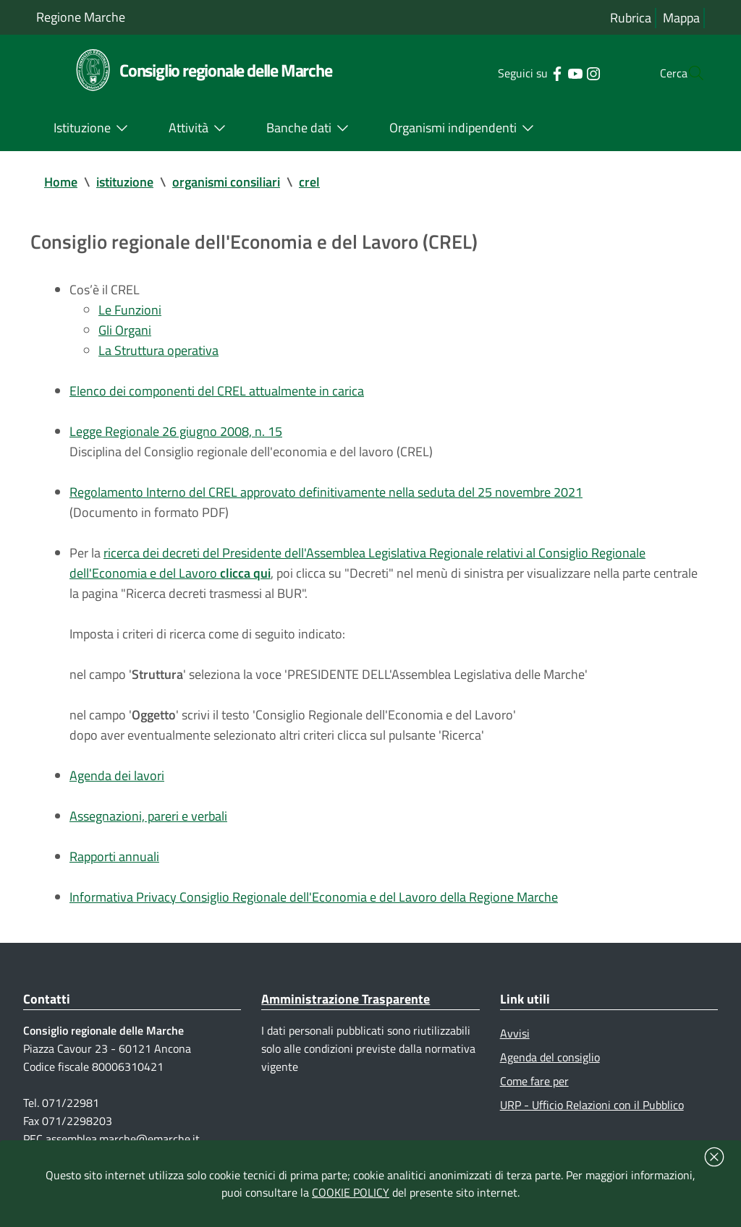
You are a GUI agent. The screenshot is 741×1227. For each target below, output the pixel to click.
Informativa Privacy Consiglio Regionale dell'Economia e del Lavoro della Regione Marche (313, 897)
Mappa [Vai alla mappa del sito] (681, 17)
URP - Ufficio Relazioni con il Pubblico (592, 1104)
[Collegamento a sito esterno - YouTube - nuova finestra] (546, 72)
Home (60, 182)
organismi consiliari (226, 182)
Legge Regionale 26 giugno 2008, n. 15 (175, 431)
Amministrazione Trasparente (345, 999)
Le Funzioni (129, 310)
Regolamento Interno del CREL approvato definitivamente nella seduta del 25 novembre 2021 (326, 492)
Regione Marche (80, 17)
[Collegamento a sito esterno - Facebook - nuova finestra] (528, 72)
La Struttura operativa (158, 350)
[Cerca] (687, 73)
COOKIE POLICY (350, 1192)
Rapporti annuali (114, 856)
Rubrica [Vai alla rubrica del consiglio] (630, 17)
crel (309, 182)
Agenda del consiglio (550, 1057)
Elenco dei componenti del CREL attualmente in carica (216, 391)
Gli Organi (124, 330)
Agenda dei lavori (116, 775)
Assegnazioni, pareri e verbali (148, 816)
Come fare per (534, 1081)
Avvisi (515, 1033)
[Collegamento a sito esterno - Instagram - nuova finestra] (564, 72)
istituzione (124, 182)
